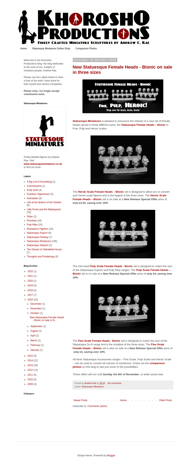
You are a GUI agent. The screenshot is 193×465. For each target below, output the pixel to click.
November (36, 308)
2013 (30, 365)
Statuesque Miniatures (87, 121)
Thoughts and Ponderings (41, 256)
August (34, 331)
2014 (30, 360)
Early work (32, 190)
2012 (30, 370)
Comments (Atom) (97, 406)
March (34, 340)
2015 (30, 355)
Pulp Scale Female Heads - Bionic (111, 266)
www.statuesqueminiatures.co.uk (43, 164)
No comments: (115, 383)
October (35, 313)
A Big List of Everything (39, 181)
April (33, 335)
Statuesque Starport (38, 245)
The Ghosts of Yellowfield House (44, 249)
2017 (30, 295)
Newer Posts (81, 400)
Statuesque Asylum (37, 232)
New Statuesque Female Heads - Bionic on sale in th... (47, 319)
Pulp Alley (32, 224)
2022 (30, 271)
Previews (32, 220)
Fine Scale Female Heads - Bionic (99, 340)
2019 (30, 285)
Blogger (111, 455)
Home (23, 48)
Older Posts (165, 400)
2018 (30, 290)
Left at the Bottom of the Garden (44, 202)
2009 (30, 384)
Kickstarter (32, 198)
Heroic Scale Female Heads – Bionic (101, 191)
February (35, 345)
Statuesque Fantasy (38, 237)
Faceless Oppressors (38, 194)
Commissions (34, 186)
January (35, 350)
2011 (30, 374)
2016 (30, 299)
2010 (30, 379)
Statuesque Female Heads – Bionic (143, 124)
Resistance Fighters (37, 228)
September (36, 326)
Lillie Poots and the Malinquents (44, 209)
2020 (30, 280)
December (36, 303)
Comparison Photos (86, 48)
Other (30, 216)
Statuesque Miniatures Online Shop (51, 48)
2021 (30, 276)
